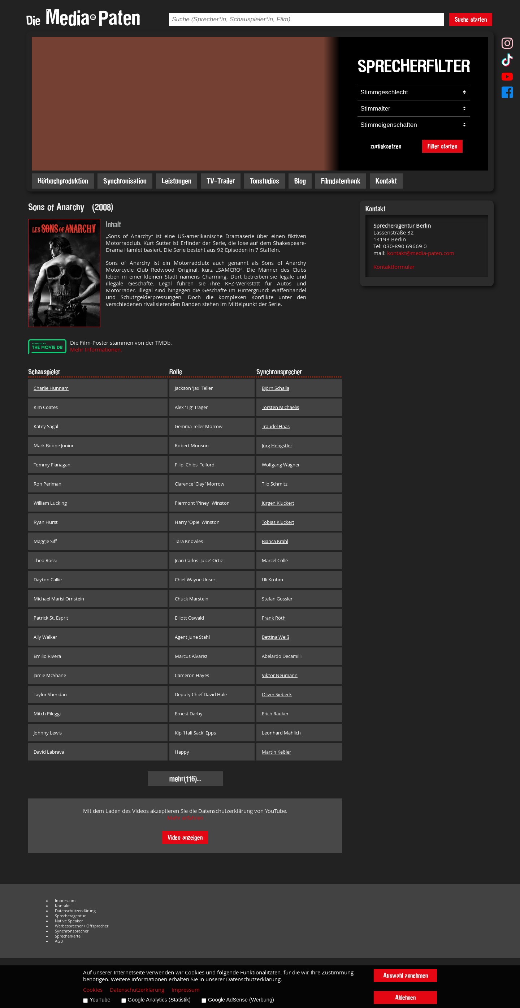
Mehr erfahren (185, 817)
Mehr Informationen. (96, 349)
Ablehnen (405, 997)
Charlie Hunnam (51, 388)
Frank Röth (274, 618)
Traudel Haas (276, 426)
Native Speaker (69, 920)
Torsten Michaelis (280, 407)
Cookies (93, 989)
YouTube (100, 1000)
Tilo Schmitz (274, 484)
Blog (300, 181)
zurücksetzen (385, 146)
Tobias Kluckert (278, 522)
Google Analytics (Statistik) (159, 1000)
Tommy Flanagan (52, 464)
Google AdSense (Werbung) (241, 1000)
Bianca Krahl (275, 541)
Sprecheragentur (70, 915)
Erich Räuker (275, 713)
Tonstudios (264, 181)
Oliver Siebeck (277, 694)
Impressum (65, 900)
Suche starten (471, 19)
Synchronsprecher (71, 931)
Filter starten (442, 146)
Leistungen (176, 181)
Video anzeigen (185, 837)
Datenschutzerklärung (75, 910)
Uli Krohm (272, 579)
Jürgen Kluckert (278, 503)
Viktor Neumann (280, 675)
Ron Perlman (47, 484)
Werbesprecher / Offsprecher (81, 926)
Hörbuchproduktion (63, 181)
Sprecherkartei (68, 936)
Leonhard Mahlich (281, 732)
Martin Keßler (276, 752)
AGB (59, 941)
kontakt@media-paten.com (420, 253)
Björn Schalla (275, 388)
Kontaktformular (394, 266)
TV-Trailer (221, 181)
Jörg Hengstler (277, 445)
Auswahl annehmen (405, 975)
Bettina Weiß (275, 637)
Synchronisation (125, 181)
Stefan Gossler (277, 598)
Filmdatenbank (340, 181)
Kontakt (386, 181)
